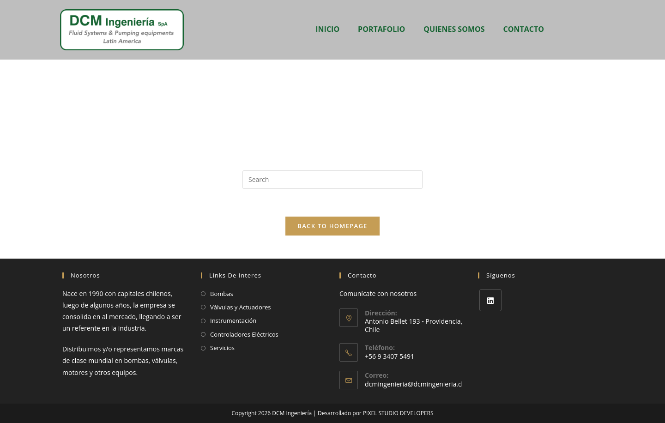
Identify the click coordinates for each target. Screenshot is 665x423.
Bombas (221, 294)
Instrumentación (233, 320)
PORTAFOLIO (381, 29)
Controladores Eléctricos (244, 334)
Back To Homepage (332, 226)
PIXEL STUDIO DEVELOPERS (398, 413)
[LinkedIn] (490, 300)
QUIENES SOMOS (453, 29)
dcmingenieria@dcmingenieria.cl (414, 384)
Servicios (222, 348)
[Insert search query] (332, 179)
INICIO (327, 29)
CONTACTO (523, 29)
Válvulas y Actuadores (240, 307)
